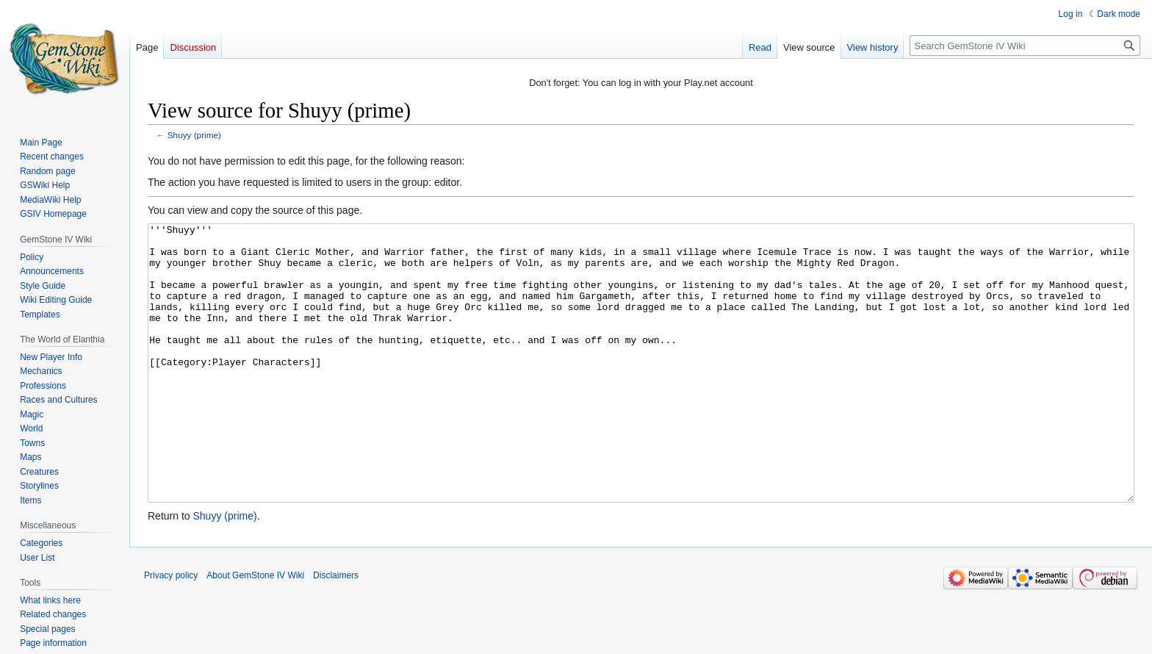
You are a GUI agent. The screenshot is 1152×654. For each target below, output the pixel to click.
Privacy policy (171, 630)
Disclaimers (336, 630)
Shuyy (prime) (194, 135)
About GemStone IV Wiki (255, 630)
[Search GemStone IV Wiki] (1025, 45)
